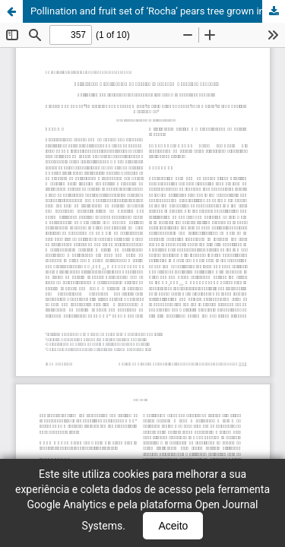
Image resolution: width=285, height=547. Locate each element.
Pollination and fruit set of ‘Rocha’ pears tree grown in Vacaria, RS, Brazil (157, 11)
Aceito (173, 526)
